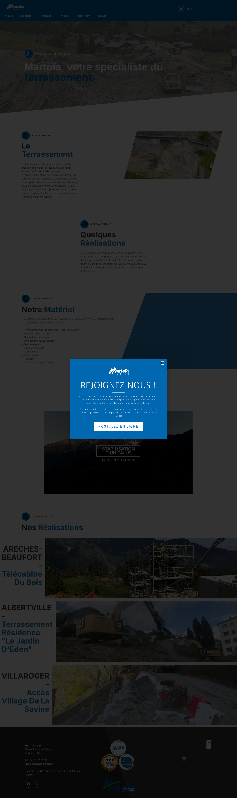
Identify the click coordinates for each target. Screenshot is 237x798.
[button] (163, 362)
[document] (118, 399)
